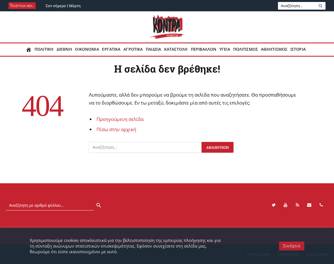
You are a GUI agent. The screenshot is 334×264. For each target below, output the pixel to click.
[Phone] (321, 205)
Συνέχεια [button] (291, 245)
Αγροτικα (133, 49)
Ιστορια (298, 49)
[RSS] (297, 205)
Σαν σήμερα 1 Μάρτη (63, 5)
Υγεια (224, 49)
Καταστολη (176, 49)
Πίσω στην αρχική (116, 129)
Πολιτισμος (245, 49)
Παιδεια (153, 49)
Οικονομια (87, 49)
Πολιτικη (44, 49)
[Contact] (309, 205)
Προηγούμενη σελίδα (120, 119)
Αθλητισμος (274, 49)
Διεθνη (64, 49)
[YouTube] (285, 205)
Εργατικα (111, 49)
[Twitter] (274, 205)
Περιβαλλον (203, 49)
